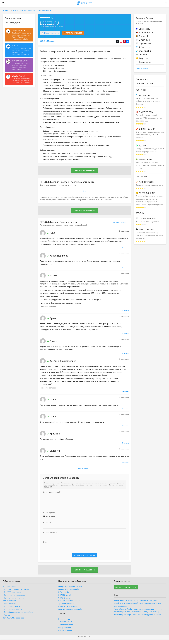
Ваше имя (47, 523)
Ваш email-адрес (50, 532)
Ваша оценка (49, 513)
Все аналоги (143, 68)
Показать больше (48, 306)
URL (45, 542)
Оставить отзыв (120, 222)
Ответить (125, 248)
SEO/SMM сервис (47, 41)
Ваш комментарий (51, 492)
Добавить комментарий (84, 555)
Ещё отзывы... (84, 469)
